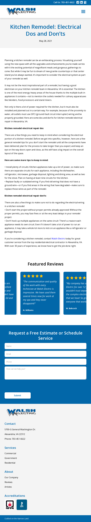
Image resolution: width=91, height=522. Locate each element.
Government (11, 458)
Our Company (11, 477)
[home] (20, 11)
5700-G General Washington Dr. (20, 429)
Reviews (8, 482)
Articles (8, 486)
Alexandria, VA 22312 (15, 434)
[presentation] (24, 386)
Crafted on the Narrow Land (16, 518)
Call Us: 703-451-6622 (64, 2)
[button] (83, 11)
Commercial (10, 453)
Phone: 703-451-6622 (15, 438)
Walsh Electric (58, 238)
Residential (10, 462)
